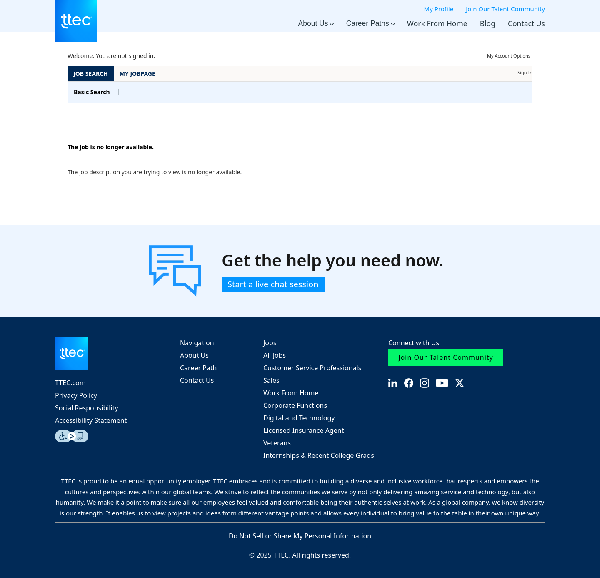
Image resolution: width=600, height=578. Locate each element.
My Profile (439, 9)
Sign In (525, 72)
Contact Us (526, 23)
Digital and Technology (299, 417)
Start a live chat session (273, 284)
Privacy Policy (76, 395)
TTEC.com (70, 382)
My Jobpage (137, 74)
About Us (316, 23)
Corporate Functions (295, 405)
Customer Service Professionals (312, 367)
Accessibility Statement (91, 420)
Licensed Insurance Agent (303, 430)
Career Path (198, 367)
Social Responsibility (86, 407)
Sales (271, 380)
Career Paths (370, 23)
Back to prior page (93, 122)
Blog (487, 23)
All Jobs (274, 355)
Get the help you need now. (333, 260)
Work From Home (437, 23)
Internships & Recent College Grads (318, 455)
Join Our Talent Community (505, 9)
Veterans (277, 442)
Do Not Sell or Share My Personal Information (300, 535)
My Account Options (508, 56)
